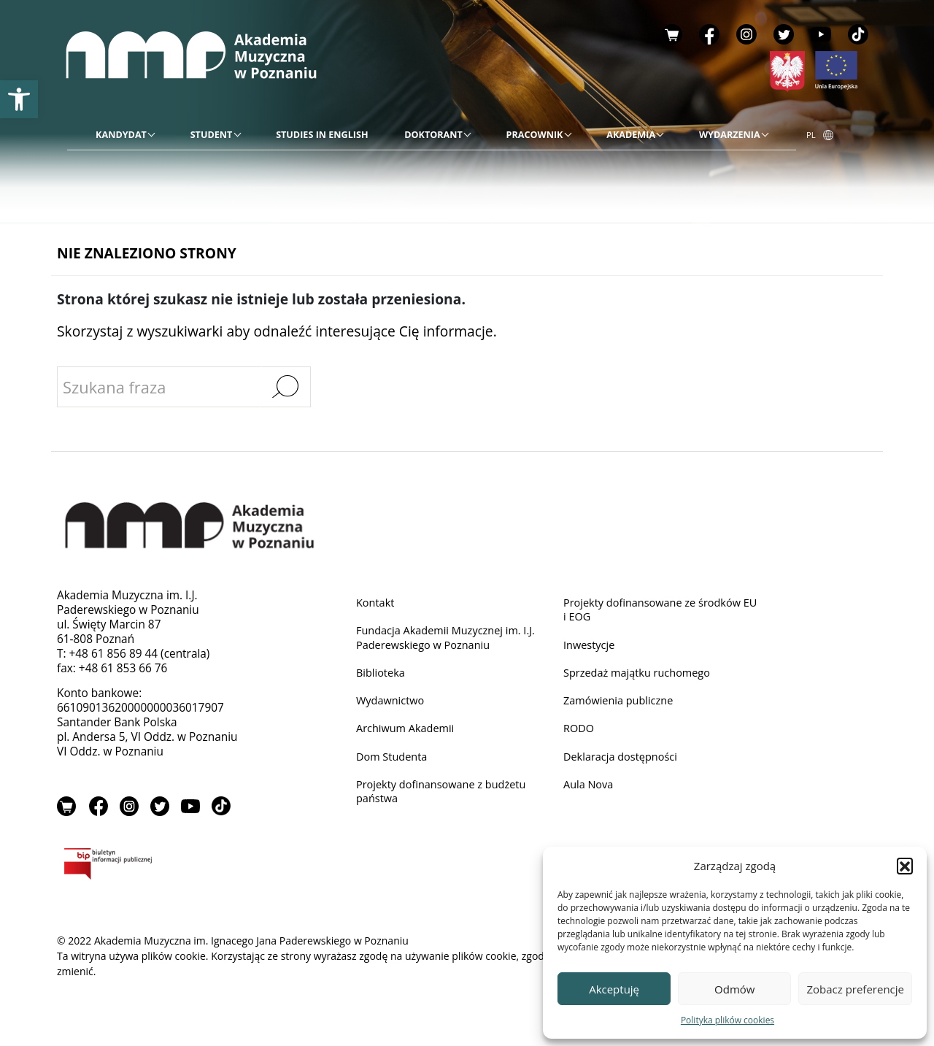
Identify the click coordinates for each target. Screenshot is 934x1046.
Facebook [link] (709, 34)
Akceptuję (614, 989)
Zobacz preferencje (855, 989)
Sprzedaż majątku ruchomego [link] (641, 675)
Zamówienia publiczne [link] (621, 704)
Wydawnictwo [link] (392, 704)
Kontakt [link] (376, 602)
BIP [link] (155, 867)
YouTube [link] (821, 34)
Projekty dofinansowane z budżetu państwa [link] (446, 797)
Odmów (734, 989)
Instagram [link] (746, 34)
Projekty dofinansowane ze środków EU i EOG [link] (657, 610)
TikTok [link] (858, 34)
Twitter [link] (783, 34)
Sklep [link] (672, 34)
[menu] (431, 135)
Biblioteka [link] (382, 675)
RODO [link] (579, 732)
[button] (905, 865)
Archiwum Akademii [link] (408, 732)
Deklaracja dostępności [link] (623, 761)
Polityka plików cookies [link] (727, 1020)
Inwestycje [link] (590, 646)
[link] (19, 99)
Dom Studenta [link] (394, 761)
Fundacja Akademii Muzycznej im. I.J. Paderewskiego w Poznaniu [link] (451, 639)
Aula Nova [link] (590, 790)
